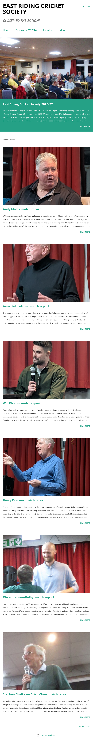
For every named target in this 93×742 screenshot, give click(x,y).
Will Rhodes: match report (21, 403)
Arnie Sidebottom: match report (26, 306)
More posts (84, 726)
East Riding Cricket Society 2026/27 (28, 104)
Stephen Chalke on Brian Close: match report (35, 694)
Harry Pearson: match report (24, 500)
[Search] (82, 4)
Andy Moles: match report (22, 209)
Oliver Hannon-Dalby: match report (28, 597)
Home (6, 30)
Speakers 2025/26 (26, 30)
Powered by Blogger (47, 735)
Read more (85, 126)
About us (48, 30)
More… (64, 30)
